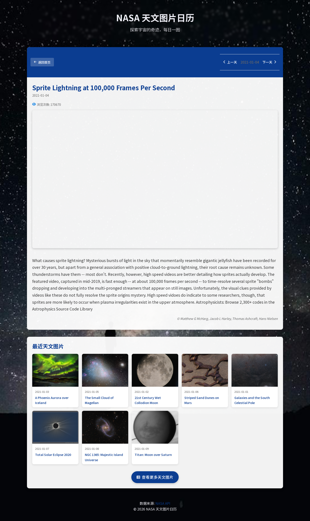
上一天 (229, 62)
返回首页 (42, 62)
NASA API (162, 503)
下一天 (269, 62)
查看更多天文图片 (155, 477)
